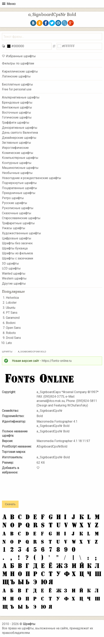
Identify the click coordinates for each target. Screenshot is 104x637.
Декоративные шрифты (19, 127)
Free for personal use (16, 89)
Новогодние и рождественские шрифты (31, 178)
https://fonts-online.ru (57, 361)
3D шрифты (10, 263)
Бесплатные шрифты (17, 84)
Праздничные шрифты (18, 193)
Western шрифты (14, 278)
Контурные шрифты (16, 163)
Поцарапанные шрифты (19, 188)
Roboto (11, 333)
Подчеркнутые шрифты (19, 183)
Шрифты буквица (15, 248)
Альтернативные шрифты (20, 97)
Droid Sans (13, 338)
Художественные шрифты (21, 233)
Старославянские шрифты (21, 218)
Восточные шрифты (16, 112)
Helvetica (12, 298)
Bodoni (10, 323)
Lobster (11, 302)
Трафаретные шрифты (18, 223)
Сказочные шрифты (16, 213)
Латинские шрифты (16, 76)
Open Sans (13, 328)
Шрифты (7, 351)
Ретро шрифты (13, 198)
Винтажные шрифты (17, 107)
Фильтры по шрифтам (18, 63)
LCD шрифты (11, 268)
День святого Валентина (20, 132)
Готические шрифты (17, 117)
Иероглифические (15, 148)
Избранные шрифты (21, 56)
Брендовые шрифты (17, 102)
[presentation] (31, 490)
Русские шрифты (14, 203)
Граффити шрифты (15, 122)
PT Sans (11, 312)
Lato (9, 343)
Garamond (13, 318)
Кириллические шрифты (20, 71)
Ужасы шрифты (13, 228)
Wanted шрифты (13, 273)
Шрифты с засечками (17, 258)
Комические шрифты (17, 152)
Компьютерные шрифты (20, 158)
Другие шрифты (14, 283)
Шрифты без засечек (17, 243)
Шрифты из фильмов (17, 253)
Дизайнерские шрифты (19, 138)
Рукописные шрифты (17, 208)
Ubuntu (10, 308)
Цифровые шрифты (16, 238)
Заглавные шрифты (16, 142)
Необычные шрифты (17, 173)
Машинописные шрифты (20, 168)
